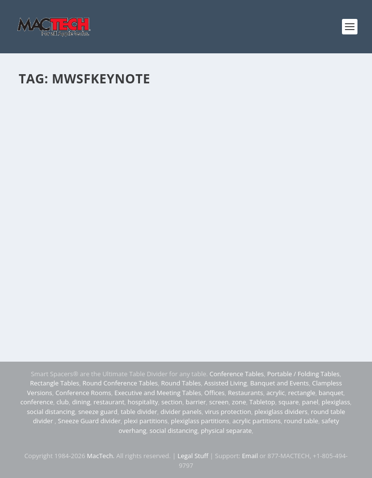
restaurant (108, 402)
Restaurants (245, 392)
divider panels (181, 411)
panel (310, 402)
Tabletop (262, 402)
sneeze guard (97, 411)
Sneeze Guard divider (89, 420)
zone (239, 402)
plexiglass (336, 402)
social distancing (51, 411)
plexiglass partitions (200, 420)
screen (219, 402)
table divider (139, 411)
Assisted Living (225, 383)
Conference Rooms (83, 392)
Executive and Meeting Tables (157, 392)
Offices (214, 392)
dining (81, 402)
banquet (331, 392)
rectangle (301, 392)
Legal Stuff (192, 455)
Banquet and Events (279, 383)
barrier (196, 402)
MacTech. (100, 455)
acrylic (275, 392)
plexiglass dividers (281, 411)
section (171, 402)
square (289, 402)
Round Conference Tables (119, 383)
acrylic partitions (256, 420)
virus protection (228, 411)
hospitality (143, 402)
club (63, 402)
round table (301, 420)
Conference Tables (237, 373)
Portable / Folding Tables (303, 373)
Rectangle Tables (54, 383)
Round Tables (181, 383)
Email (250, 455)
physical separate (226, 430)
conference (36, 402)
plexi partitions (146, 420)
